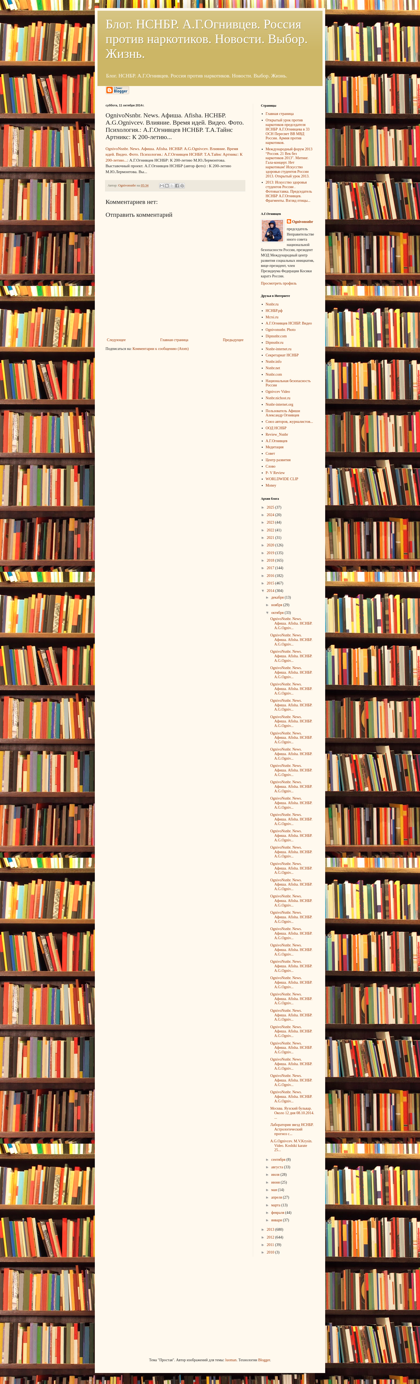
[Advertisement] (146, 1306)
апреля (277, 1197)
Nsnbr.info (274, 362)
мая (274, 1190)
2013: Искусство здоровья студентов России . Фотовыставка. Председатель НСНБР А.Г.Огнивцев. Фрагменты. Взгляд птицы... (289, 191)
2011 (271, 1245)
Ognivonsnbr (302, 222)
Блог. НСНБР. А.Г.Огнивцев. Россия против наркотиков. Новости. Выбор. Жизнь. (207, 39)
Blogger (264, 1360)
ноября (277, 605)
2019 (271, 553)
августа (277, 1167)
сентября (278, 1160)
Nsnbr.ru (272, 304)
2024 (271, 515)
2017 (271, 568)
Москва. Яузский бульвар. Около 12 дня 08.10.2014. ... (292, 1113)
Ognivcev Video (278, 392)
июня (275, 1182)
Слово (271, 466)
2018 (271, 560)
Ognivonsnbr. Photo (281, 330)
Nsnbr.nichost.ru (278, 398)
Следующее (116, 340)
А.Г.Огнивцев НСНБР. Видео (289, 323)
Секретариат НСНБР (282, 355)
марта (276, 1205)
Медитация (275, 447)
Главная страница (174, 340)
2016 (271, 576)
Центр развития (278, 460)
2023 (271, 522)
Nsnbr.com (274, 374)
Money (271, 485)
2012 (271, 1237)
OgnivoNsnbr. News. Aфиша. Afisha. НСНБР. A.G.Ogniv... (291, 623)
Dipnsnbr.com (276, 336)
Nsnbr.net (273, 368)
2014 (271, 591)
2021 (271, 538)
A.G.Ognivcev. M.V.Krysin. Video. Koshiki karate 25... (291, 1145)
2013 (271, 1230)
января (277, 1220)
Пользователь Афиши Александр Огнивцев (283, 413)
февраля (278, 1213)
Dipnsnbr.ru (275, 343)
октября (277, 613)
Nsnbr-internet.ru (279, 349)
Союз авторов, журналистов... (289, 422)
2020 (271, 545)
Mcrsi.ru (272, 317)
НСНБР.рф (274, 311)
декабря (277, 597)
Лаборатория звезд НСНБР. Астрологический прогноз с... (292, 1129)
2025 (271, 507)
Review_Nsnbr (277, 434)
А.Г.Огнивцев (276, 441)
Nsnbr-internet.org (279, 404)
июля (275, 1175)
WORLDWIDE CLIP (282, 479)
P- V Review (275, 473)
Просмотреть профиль (279, 283)
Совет (270, 454)
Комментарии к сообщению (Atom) (161, 349)
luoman (231, 1360)
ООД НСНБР (276, 428)
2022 (271, 530)
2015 (271, 583)
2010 (271, 1252)
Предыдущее (233, 340)
